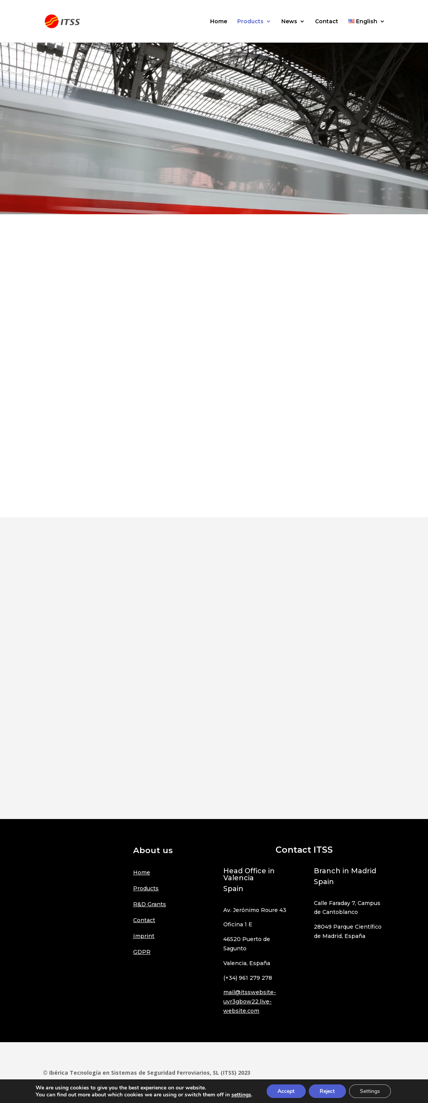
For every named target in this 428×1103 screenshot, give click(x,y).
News (289, 22)
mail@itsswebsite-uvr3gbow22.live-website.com (249, 1001)
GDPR (142, 951)
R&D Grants (149, 904)
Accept (284, 1090)
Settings (371, 1090)
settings (239, 1094)
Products (250, 22)
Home (218, 22)
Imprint (143, 936)
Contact (326, 22)
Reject (327, 1090)
